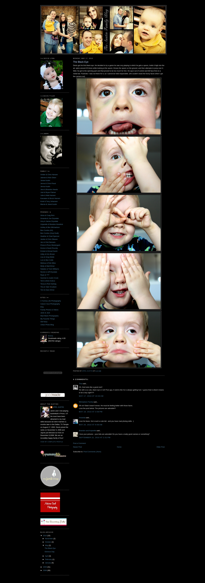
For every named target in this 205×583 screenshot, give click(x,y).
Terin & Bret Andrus (47, 281)
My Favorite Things (47, 319)
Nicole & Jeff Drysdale (48, 272)
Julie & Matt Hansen (48, 195)
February (48, 559)
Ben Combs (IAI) (46, 230)
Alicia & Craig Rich (47, 215)
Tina (80, 384)
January (48, 563)
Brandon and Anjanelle (87, 431)
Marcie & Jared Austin (48, 204)
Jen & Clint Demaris (47, 242)
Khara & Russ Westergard (50, 245)
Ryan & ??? (44, 275)
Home (119, 447)
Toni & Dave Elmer (47, 290)
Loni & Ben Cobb (46, 260)
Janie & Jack (45, 313)
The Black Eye (50, 548)
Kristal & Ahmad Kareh (49, 251)
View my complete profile (51, 442)
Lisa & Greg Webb (47, 257)
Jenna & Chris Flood (48, 183)
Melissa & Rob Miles (48, 263)
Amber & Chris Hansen (49, 175)
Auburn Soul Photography (50, 304)
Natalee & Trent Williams (49, 269)
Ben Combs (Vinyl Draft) (49, 233)
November (49, 539)
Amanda (82, 418)
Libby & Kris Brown (47, 254)
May (47, 545)
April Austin (58, 407)
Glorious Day (49, 552)
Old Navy (43, 322)
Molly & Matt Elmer (47, 266)
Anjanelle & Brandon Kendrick (51, 224)
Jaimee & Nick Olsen (48, 178)
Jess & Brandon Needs (49, 189)
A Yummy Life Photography (50, 301)
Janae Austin (45, 180)
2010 (45, 536)
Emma (50, 336)
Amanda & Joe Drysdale (49, 218)
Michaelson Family (86, 402)
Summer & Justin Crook (49, 278)
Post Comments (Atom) (92, 452)
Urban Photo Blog (47, 325)
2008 (45, 570)
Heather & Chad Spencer (49, 236)
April (47, 556)
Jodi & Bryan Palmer (48, 192)
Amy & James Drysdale (49, 221)
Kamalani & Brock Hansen (50, 198)
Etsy (42, 307)
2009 (45, 567)
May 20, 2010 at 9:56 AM (90, 425)
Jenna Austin (45, 186)
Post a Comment (79, 443)
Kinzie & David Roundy (49, 248)
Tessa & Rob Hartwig (48, 284)
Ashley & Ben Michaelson (50, 227)
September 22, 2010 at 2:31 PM (94, 437)
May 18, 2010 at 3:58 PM (90, 412)
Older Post (161, 447)
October (48, 542)
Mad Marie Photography (49, 316)
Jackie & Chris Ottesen (49, 239)
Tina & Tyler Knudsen (48, 287)
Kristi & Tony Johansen (49, 201)
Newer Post (77, 447)
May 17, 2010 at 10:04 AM (91, 396)
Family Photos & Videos (49, 310)
